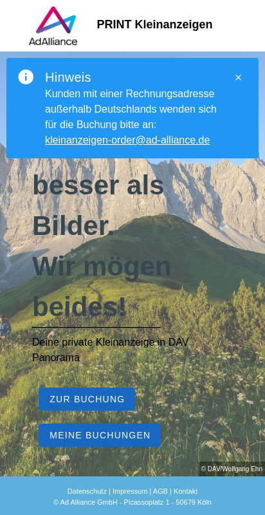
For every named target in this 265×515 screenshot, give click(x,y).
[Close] (238, 77)
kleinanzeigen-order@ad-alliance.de (127, 140)
